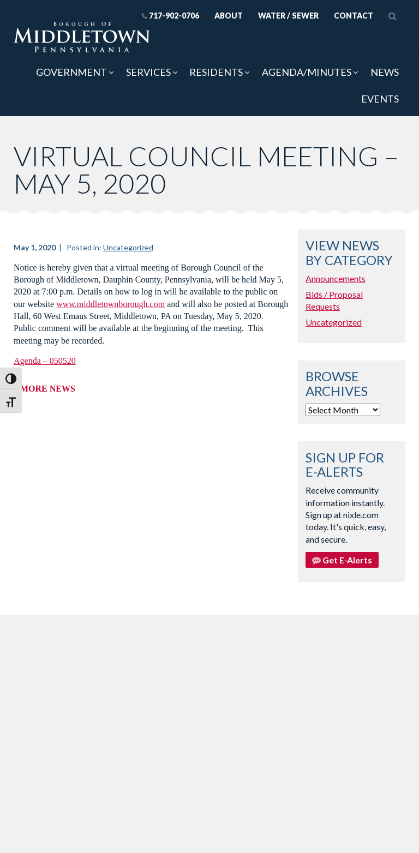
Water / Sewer (288, 15)
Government (71, 72)
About (228, 15)
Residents (216, 72)
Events (380, 99)
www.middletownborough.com (110, 304)
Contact (353, 15)
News (384, 72)
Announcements (336, 278)
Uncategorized (128, 247)
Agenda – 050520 (45, 360)
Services (148, 72)
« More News (44, 388)
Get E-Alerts (342, 560)
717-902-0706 (170, 15)
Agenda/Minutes (306, 72)
